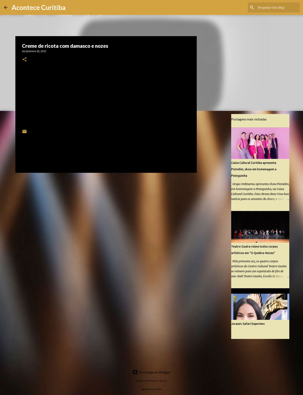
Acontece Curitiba (39, 7)
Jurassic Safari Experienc (248, 323)
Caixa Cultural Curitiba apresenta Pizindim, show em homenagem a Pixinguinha (253, 169)
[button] (24, 60)
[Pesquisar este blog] (278, 7)
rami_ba (163, 380)
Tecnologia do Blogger (152, 372)
